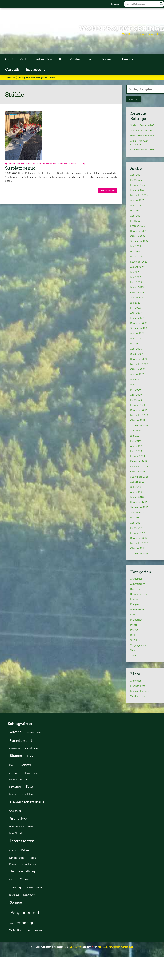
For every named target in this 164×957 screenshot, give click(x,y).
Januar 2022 (137, 318)
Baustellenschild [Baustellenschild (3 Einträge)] (21, 741)
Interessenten (137, 609)
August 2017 (137, 512)
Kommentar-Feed (139, 690)
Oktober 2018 (137, 471)
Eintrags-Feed (137, 685)
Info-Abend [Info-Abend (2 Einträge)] (15, 832)
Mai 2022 (135, 307)
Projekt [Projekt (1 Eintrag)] (39, 888)
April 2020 (136, 394)
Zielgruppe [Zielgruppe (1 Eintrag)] (37, 930)
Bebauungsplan (139, 594)
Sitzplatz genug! (21, 168)
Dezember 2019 (139, 410)
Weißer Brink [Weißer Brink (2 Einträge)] (16, 930)
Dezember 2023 (139, 261)
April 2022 (136, 312)
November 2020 (139, 364)
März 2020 (136, 399)
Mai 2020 (135, 389)
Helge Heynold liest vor (143, 135)
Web (132, 650)
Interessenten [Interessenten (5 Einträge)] (22, 840)
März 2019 (136, 451)
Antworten (43, 59)
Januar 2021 (137, 353)
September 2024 (139, 241)
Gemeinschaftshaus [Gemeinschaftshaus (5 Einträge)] (27, 802)
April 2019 (136, 445)
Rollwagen (30, 163)
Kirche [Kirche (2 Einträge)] (32, 857)
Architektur (136, 578)
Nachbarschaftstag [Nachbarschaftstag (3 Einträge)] (22, 871)
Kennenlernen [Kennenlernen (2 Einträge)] (17, 857)
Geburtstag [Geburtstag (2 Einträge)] (27, 793)
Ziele (24, 59)
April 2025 (136, 215)
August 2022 (137, 297)
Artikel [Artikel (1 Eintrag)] (39, 733)
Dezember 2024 (139, 231)
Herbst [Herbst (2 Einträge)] (31, 826)
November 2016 (139, 543)
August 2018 (137, 481)
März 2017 (136, 527)
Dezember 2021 (139, 323)
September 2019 (139, 425)
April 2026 (136, 174)
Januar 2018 (137, 497)
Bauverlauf (131, 59)
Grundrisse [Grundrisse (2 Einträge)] (15, 810)
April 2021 (136, 348)
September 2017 (139, 507)
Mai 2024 (135, 251)
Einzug (134, 599)
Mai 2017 (135, 517)
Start (9, 59)
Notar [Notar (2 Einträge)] (12, 879)
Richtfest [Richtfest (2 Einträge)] (14, 894)
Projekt (60, 163)
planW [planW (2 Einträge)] (29, 887)
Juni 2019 (135, 435)
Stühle (38, 163)
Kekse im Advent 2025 (142, 149)
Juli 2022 (135, 302)
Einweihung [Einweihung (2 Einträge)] (31, 773)
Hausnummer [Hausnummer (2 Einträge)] (16, 826)
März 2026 (136, 179)
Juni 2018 (135, 486)
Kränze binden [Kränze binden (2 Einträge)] (28, 864)
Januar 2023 (137, 287)
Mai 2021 (135, 343)
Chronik (12, 69)
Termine (108, 59)
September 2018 (139, 476)
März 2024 (136, 256)
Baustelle (135, 588)
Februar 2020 (137, 405)
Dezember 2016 (139, 538)
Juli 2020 (135, 379)
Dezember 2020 (139, 358)
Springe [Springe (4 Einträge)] (16, 902)
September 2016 (139, 553)
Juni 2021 (135, 338)
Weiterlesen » (107, 190)
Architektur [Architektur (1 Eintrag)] (30, 733)
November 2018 (139, 466)
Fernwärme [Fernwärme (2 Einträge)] (15, 786)
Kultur (133, 614)
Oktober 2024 (137, 236)
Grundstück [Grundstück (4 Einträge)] (18, 818)
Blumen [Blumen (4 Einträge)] (16, 755)
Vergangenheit (70, 163)
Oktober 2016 (137, 548)
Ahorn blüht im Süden (142, 130)
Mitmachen (51, 163)
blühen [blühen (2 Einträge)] (31, 756)
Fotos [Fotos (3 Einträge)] (30, 786)
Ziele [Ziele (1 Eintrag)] (28, 930)
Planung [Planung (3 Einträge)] (15, 887)
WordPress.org (138, 696)
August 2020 (137, 374)
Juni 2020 (135, 384)
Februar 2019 (137, 456)
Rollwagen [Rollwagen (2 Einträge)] (29, 894)
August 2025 (137, 200)
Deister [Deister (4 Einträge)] (25, 764)
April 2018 (136, 492)
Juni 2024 (135, 246)
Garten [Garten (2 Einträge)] (12, 793)
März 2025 (136, 220)
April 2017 (136, 522)
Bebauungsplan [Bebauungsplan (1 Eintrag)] (14, 748)
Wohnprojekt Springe (121, 28)
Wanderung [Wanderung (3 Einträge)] (25, 923)
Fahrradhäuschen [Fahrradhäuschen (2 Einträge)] (18, 779)
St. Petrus (135, 640)
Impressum (35, 69)
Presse (133, 624)
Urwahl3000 (75, 946)
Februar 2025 (137, 225)
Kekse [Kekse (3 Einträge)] (25, 850)
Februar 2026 (137, 184)
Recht (133, 635)
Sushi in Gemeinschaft (142, 125)
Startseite (10, 77)
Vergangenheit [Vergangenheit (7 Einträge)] (25, 912)
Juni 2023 (135, 277)
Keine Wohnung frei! (76, 59)
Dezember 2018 (139, 461)
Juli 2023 (135, 271)
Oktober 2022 (137, 292)
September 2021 (139, 328)
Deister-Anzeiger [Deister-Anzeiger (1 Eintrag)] (15, 773)
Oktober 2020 (137, 369)
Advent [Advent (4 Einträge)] (15, 731)
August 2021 (137, 333)
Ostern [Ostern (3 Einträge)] (24, 879)
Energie (134, 604)
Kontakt (115, 3)
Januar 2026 (137, 190)
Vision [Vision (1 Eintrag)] (11, 923)
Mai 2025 (135, 210)
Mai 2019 (135, 440)
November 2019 (139, 415)
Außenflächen (137, 583)
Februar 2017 (137, 532)
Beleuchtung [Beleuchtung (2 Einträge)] (31, 748)
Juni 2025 (135, 205)
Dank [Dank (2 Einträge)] (12, 765)
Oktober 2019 (137, 420)
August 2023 (137, 266)
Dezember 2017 (139, 502)
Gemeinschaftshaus (16, 163)
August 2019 (137, 430)
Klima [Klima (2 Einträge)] (12, 864)
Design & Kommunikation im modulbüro (115, 946)
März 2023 (136, 282)
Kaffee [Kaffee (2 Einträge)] (12, 850)
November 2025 (139, 195)
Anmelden (135, 680)
